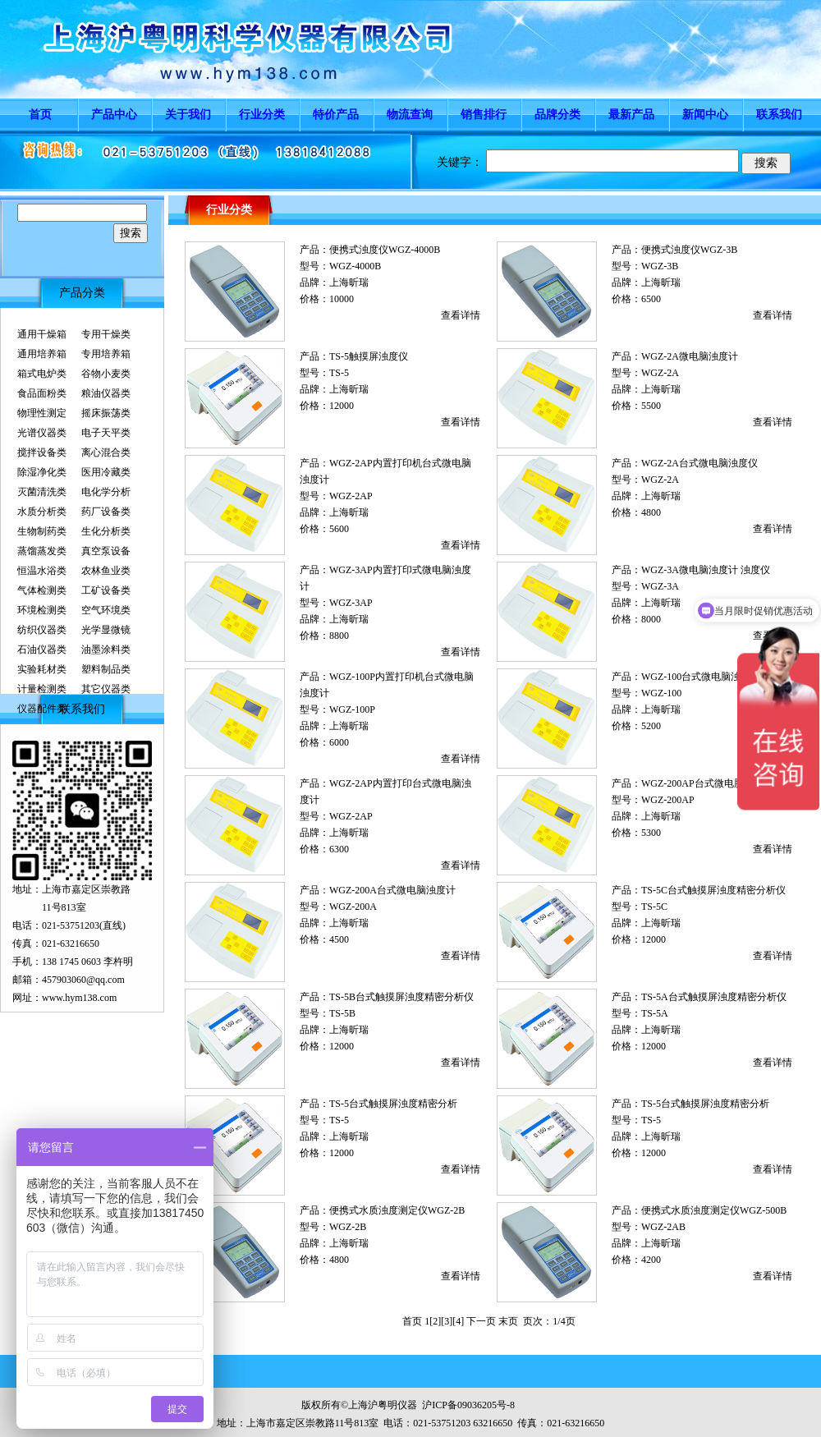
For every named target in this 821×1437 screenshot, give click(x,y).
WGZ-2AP (351, 496)
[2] (435, 1321)
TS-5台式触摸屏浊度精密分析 (393, 1103)
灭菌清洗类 (42, 492)
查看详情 (460, 315)
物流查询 (410, 114)
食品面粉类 (42, 393)
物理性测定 (42, 413)
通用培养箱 (42, 354)
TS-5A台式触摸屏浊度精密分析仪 (714, 997)
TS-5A (654, 1013)
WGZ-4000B (355, 266)
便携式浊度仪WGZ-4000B (384, 249)
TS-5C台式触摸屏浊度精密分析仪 (713, 890)
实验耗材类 (42, 669)
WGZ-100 (661, 693)
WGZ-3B (659, 266)
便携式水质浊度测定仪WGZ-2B (397, 1210)
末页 (508, 1321)
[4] (458, 1321)
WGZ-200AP (668, 800)
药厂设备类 (106, 511)
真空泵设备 (106, 551)
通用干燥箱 (42, 334)
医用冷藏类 (106, 472)
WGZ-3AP (351, 602)
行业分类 (262, 114)
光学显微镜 (106, 630)
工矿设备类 (106, 590)
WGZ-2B (347, 1227)
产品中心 (114, 114)
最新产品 (631, 114)
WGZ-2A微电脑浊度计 (689, 356)
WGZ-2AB (663, 1227)
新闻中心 (705, 114)
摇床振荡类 (106, 413)
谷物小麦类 (106, 373)
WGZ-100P (352, 709)
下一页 (481, 1321)
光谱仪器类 (42, 432)
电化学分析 (106, 492)
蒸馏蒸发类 (42, 551)
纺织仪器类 (42, 630)
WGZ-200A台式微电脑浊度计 (392, 890)
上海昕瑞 (349, 282)
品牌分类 (557, 114)
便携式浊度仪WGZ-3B (689, 249)
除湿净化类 (42, 472)
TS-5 (339, 373)
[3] (446, 1321)
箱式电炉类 (42, 373)
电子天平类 (106, 432)
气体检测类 (42, 590)
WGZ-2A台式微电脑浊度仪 (699, 463)
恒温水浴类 (42, 570)
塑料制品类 (106, 669)
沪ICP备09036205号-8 (468, 1405)
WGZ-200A (353, 906)
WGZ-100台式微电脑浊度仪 (700, 676)
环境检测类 (42, 610)
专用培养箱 (106, 354)
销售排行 (484, 114)
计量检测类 (42, 689)
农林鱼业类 (106, 570)
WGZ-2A (660, 373)
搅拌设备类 (42, 452)
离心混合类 (106, 452)
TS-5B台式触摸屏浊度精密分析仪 (401, 997)
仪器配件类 (42, 708)
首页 (40, 114)
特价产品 (336, 114)
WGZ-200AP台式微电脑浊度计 (707, 783)
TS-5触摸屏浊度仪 (368, 356)
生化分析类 (106, 531)
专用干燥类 (106, 334)
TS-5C (654, 906)
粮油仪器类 (106, 393)
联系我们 (779, 114)
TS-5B (342, 1013)
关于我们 (188, 114)
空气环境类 (106, 610)
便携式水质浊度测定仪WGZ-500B (714, 1210)
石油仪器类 (42, 649)
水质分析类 (42, 511)
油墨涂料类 (106, 649)
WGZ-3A (660, 586)
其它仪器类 (106, 689)
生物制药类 (42, 531)
